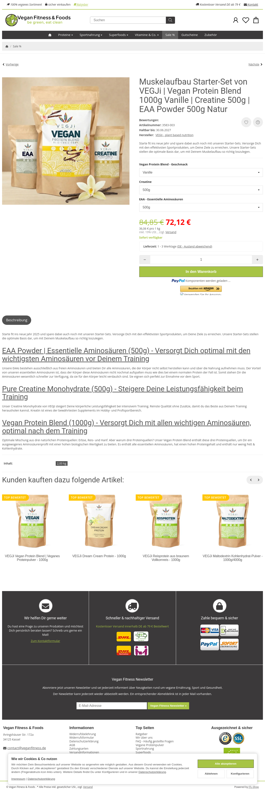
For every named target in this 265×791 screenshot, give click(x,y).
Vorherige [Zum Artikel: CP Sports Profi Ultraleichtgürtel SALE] (10, 64)
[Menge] (201, 259)
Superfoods (118, 35)
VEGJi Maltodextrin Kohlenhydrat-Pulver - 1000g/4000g (233, 558)
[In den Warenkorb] (201, 271)
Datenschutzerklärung (152, 772)
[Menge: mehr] (257, 259)
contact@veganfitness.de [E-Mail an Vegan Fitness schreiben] (26, 748)
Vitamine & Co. (147, 35)
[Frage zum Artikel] (258, 122)
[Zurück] (251, 480)
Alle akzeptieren (226, 763)
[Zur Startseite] (47, 20)
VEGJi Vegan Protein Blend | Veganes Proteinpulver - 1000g (32, 558)
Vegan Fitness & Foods (23, 728)
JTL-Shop (254, 787)
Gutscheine (189, 35)
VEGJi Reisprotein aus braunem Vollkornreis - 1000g (166, 558)
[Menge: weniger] (144, 259)
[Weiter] (259, 480)
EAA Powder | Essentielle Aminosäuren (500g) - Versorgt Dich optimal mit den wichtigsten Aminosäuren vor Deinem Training (126, 354)
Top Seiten (145, 728)
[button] (201, 290)
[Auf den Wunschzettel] (246, 122)
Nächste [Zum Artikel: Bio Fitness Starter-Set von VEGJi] (255, 64)
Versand (170, 232)
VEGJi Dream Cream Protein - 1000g (99, 556)
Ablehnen (211, 773)
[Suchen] (132, 20)
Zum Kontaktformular (45, 641)
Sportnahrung (91, 35)
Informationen (81, 728)
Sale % (170, 35)
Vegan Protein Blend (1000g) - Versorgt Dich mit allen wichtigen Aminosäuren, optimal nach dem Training (126, 426)
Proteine (65, 35)
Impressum (18, 778)
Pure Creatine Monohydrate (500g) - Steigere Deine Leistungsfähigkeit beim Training (122, 392)
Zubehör (211, 35)
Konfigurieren (240, 773)
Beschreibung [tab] (16, 320)
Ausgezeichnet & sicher (232, 728)
